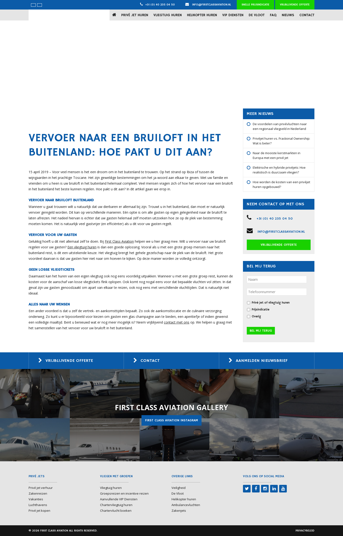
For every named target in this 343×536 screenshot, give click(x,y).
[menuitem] (33, 5)
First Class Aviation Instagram (171, 420)
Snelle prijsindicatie (255, 4)
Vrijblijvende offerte (295, 4)
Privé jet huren (134, 15)
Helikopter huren (202, 15)
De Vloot (257, 15)
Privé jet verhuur (41, 488)
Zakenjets (179, 510)
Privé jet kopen (39, 510)
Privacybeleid (305, 530)
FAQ (273, 15)
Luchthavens (38, 505)
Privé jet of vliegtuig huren (271, 303)
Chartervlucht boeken (115, 510)
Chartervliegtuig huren (116, 505)
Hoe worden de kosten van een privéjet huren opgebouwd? (281, 184)
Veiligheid (179, 488)
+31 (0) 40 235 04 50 (160, 4)
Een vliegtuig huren (81, 247)
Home (115, 15)
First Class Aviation (119, 241)
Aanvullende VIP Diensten (118, 499)
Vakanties (36, 499)
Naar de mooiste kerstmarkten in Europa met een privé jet (276, 155)
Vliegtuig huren (167, 15)
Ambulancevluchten (186, 505)
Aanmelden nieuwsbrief (262, 360)
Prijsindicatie (260, 309)
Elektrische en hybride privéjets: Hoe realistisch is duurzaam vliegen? (279, 169)
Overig (256, 316)
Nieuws (288, 15)
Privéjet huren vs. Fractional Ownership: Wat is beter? (281, 140)
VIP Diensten (232, 15)
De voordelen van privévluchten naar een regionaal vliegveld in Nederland (280, 126)
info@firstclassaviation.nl (208, 4)
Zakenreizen (38, 493)
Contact (306, 15)
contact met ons (176, 322)
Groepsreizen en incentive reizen (124, 493)
